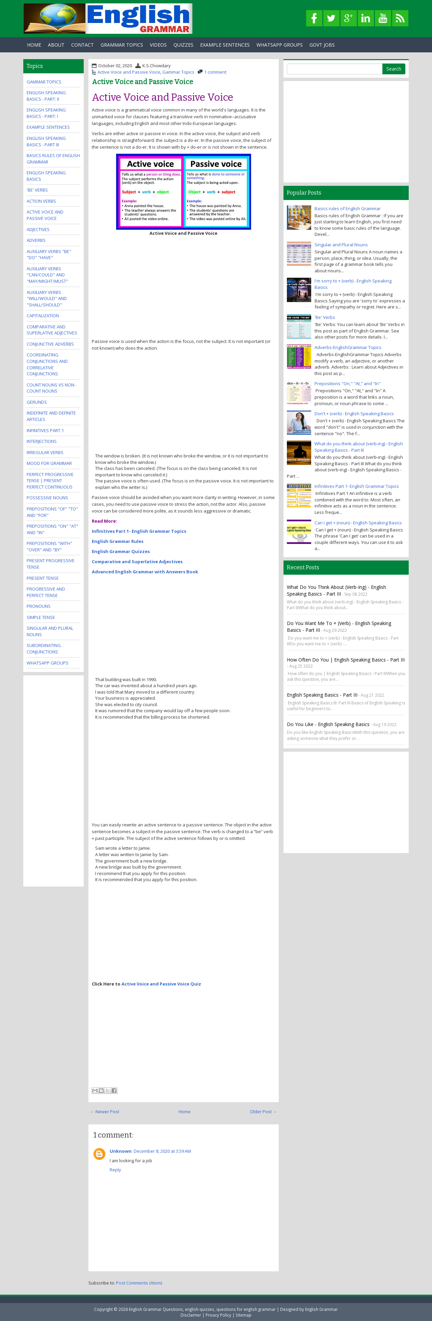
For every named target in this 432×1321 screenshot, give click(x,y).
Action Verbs (41, 201)
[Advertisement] (183, 287)
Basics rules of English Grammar (348, 208)
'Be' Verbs (37, 190)
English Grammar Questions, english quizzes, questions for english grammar (202, 1309)
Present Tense (43, 578)
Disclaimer (191, 1315)
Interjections (42, 441)
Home (34, 45)
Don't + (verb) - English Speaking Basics (354, 413)
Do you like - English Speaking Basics (328, 724)
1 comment (215, 72)
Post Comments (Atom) (139, 1283)
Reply (115, 1170)
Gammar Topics (178, 72)
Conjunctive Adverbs (50, 344)
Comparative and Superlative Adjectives (137, 561)
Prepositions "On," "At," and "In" (348, 383)
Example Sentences (225, 45)
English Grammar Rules (117, 541)
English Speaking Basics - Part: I (46, 113)
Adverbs (36, 240)
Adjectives (38, 229)
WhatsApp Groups (279, 45)
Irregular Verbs (45, 452)
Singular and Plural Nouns (341, 245)
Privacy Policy (218, 1315)
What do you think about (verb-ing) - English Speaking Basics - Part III (359, 447)
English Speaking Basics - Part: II (46, 96)
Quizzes (183, 45)
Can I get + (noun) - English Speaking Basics (358, 523)
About (56, 45)
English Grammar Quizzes (121, 551)
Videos (158, 45)
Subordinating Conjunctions (44, 648)
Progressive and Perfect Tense (46, 592)
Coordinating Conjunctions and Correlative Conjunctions (47, 364)
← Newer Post (104, 1111)
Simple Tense (41, 617)
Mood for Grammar (49, 463)
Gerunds (37, 402)
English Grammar (321, 1309)
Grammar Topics (122, 45)
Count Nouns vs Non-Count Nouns (51, 388)
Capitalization (43, 316)
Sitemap (243, 1315)
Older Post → (263, 1111)
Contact (82, 45)
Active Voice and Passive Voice (129, 72)
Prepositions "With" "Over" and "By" (49, 546)
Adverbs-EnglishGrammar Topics (348, 347)
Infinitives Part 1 (45, 430)
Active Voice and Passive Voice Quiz (161, 984)
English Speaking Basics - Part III (46, 141)
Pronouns (39, 606)
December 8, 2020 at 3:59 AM (162, 1151)
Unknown (121, 1151)
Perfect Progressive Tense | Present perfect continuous (50, 480)
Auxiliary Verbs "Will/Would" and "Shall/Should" (47, 298)
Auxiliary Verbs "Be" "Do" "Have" (49, 254)
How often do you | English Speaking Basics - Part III (346, 659)
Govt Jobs (322, 45)
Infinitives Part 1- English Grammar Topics (139, 531)
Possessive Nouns (47, 498)
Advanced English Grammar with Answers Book (145, 572)
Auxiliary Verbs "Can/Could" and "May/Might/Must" (47, 275)
